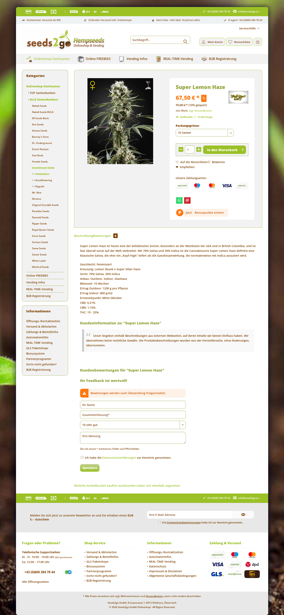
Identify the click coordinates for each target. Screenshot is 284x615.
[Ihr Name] (133, 405)
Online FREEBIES (37, 275)
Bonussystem (35, 353)
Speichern (89, 468)
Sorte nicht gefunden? (41, 364)
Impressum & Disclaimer (165, 571)
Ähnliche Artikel (85, 485)
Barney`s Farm (40, 137)
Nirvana (36, 198)
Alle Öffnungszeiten (35, 582)
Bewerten (216, 162)
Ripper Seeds (39, 223)
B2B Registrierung (38, 296)
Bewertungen (105, 236)
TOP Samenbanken (42, 93)
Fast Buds (37, 155)
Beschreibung (83, 236)
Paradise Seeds (40, 211)
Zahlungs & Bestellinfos (42, 332)
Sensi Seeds (38, 236)
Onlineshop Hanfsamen (43, 86)
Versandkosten (154, 596)
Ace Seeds (37, 124)
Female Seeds (39, 161)
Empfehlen (185, 167)
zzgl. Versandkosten (200, 110)
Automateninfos (37, 337)
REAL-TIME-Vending (39, 289)
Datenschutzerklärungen (119, 458)
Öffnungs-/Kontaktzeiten (43, 321)
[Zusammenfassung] (133, 415)
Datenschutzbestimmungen (184, 522)
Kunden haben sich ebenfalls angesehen (152, 485)
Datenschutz (157, 566)
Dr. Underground (41, 143)
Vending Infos (35, 282)
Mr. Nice (36, 192)
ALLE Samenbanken (43, 99)
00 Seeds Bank (40, 118)
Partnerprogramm (38, 359)
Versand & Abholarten (41, 326)
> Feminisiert (41, 174)
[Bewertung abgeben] (133, 425)
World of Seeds (40, 267)
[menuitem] (249, 28)
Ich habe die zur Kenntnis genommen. (128, 458)
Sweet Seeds (39, 254)
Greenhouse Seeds (42, 167)
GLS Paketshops (37, 348)
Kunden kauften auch (110, 485)
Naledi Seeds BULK (42, 112)
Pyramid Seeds (40, 217)
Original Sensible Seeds (45, 205)
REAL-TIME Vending (39, 343)
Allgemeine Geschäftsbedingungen (172, 576)
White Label (38, 260)
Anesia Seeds (39, 130)
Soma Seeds (38, 248)
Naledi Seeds (39, 106)
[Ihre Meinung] (133, 438)
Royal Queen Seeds (42, 229)
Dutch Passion (40, 149)
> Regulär (38, 186)
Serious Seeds (39, 242)
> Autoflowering (42, 180)
